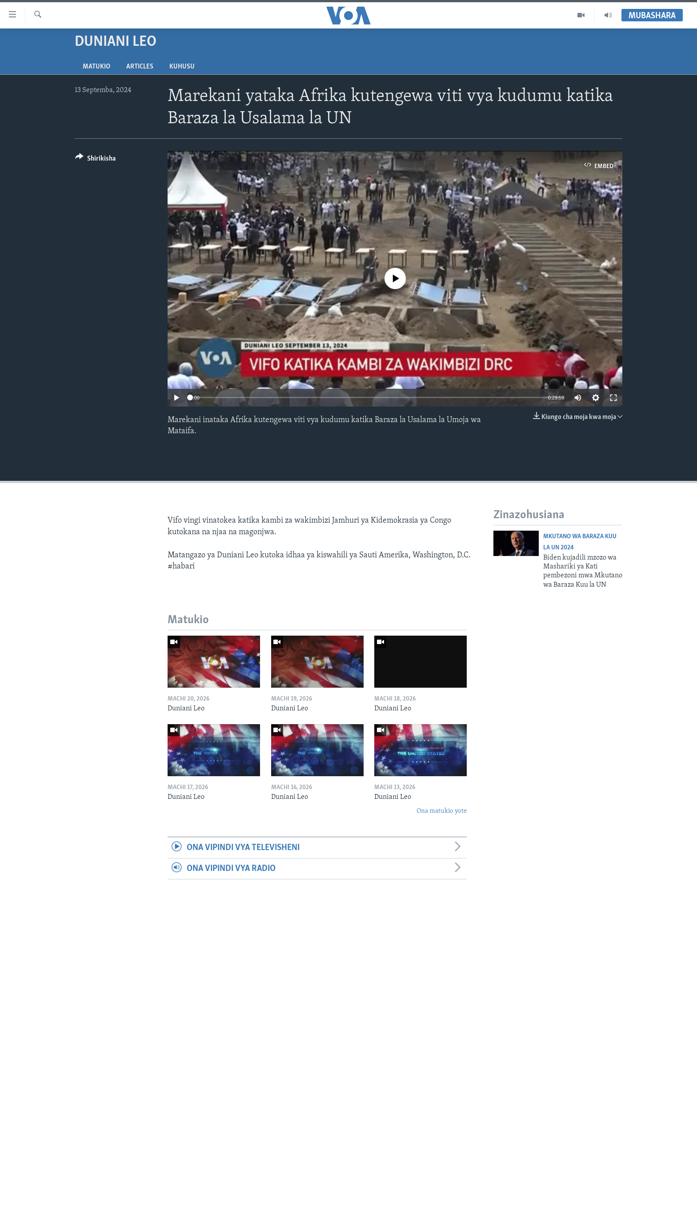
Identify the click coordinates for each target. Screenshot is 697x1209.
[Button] (95, 160)
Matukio (96, 66)
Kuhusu (182, 66)
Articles (139, 66)
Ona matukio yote (442, 811)
